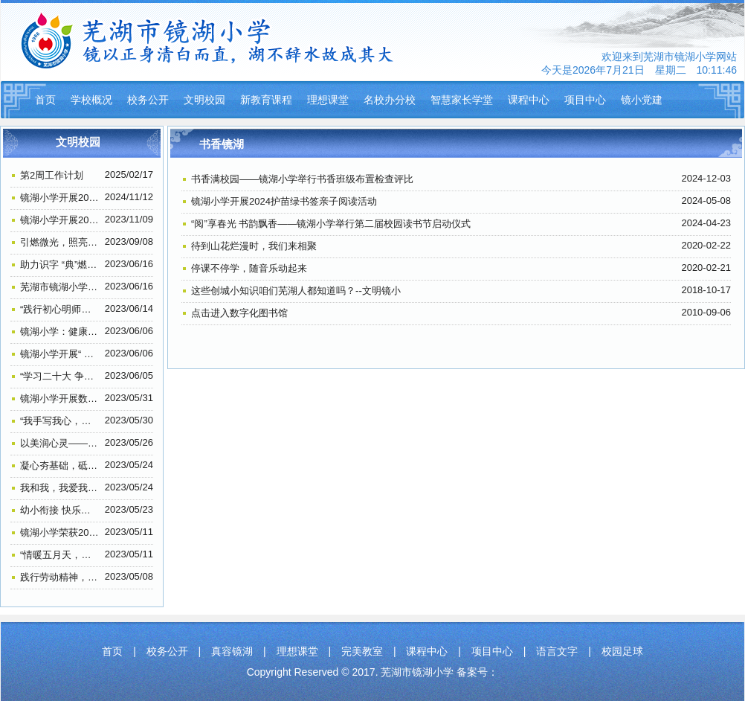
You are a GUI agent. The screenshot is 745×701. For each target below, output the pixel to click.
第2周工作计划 (51, 175)
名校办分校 (390, 100)
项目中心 (585, 100)
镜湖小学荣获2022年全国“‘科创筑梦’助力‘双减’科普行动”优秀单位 (60, 532)
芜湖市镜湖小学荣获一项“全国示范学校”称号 (60, 286)
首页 (45, 100)
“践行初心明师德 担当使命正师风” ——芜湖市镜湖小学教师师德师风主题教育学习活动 (60, 309)
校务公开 (148, 100)
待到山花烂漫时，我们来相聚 (254, 246)
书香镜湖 (221, 144)
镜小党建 (641, 100)
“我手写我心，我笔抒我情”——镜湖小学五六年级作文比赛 (60, 420)
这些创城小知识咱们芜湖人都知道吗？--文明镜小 (296, 290)
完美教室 (362, 651)
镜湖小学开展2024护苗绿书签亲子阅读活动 (284, 201)
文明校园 (204, 100)
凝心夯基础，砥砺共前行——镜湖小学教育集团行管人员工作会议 (60, 465)
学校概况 (91, 100)
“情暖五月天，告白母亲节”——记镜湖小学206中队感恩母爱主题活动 (60, 554)
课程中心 (528, 100)
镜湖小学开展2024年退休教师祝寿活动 (60, 197)
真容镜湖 (232, 651)
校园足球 (622, 651)
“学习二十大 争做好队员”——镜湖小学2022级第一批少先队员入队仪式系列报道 (60, 376)
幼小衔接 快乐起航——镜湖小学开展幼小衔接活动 (60, 510)
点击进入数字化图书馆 (239, 313)
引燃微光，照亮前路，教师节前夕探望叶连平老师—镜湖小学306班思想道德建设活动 (60, 242)
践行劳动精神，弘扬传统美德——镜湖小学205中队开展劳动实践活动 (60, 577)
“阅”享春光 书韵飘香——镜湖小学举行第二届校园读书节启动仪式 (331, 223)
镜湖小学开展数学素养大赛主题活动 (60, 398)
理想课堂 (328, 100)
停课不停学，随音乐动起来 (249, 268)
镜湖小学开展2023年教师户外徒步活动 (60, 219)
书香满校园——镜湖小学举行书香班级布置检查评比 (302, 179)
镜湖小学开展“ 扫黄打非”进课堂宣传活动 (60, 353)
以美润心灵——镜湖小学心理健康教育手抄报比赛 (60, 443)
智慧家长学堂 (461, 100)
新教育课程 (266, 100)
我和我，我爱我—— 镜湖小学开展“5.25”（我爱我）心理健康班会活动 (60, 487)
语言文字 (557, 651)
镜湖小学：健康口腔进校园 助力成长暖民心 (60, 331)
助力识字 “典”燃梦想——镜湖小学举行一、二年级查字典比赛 (60, 264)
